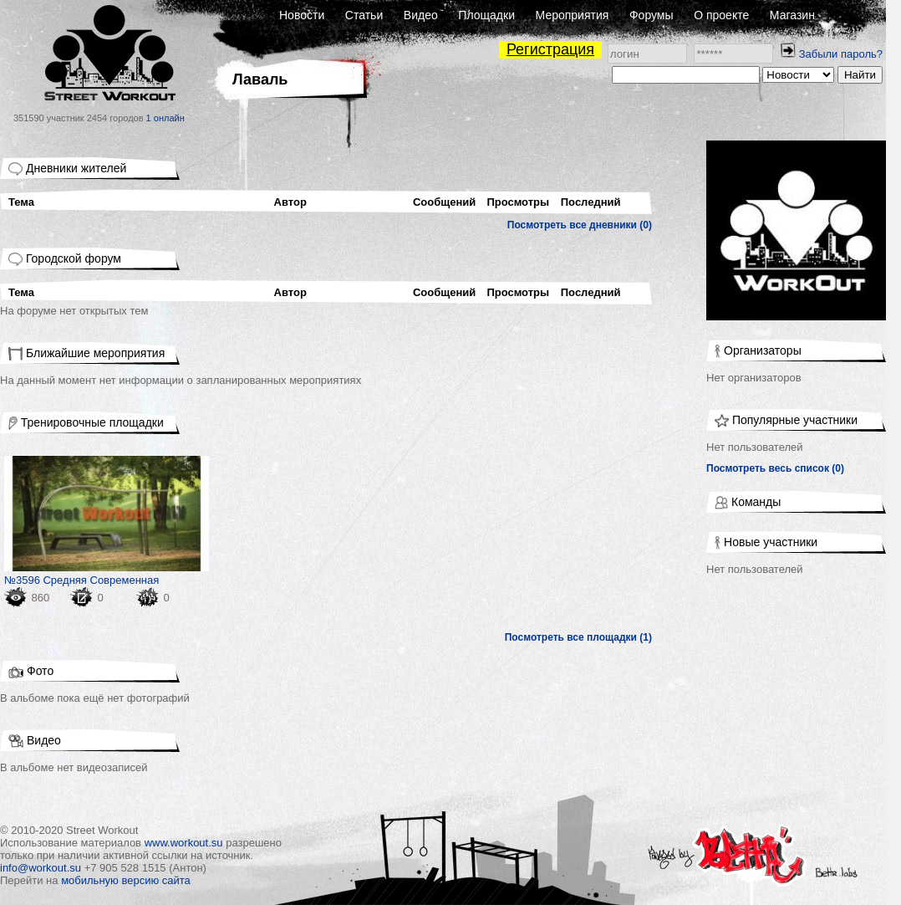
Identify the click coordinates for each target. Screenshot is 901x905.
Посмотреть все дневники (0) (579, 225)
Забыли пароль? (841, 54)
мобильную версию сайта (126, 880)
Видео (421, 15)
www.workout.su (184, 842)
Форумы (651, 15)
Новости (301, 15)
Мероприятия (572, 15)
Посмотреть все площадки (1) (578, 637)
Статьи (364, 15)
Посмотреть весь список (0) (775, 468)
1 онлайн (165, 118)
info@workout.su (40, 868)
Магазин (792, 15)
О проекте (721, 15)
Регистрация (550, 49)
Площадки (486, 15)
